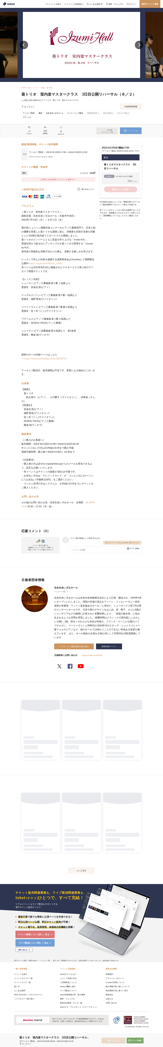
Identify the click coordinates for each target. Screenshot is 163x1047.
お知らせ (109, 999)
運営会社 (109, 994)
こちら (122, 215)
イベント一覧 (45, 960)
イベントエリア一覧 (22, 982)
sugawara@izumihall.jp (92, 655)
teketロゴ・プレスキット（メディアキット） (79, 1007)
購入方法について (88, 189)
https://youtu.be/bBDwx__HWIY (46, 263)
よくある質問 (19, 990)
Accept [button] (147, 1034)
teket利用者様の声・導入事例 (72, 994)
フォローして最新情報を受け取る (74, 646)
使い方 (17, 986)
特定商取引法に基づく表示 (117, 990)
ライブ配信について (68, 990)
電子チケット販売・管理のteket (25, 960)
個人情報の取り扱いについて (118, 986)
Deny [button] (133, 1034)
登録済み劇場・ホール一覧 (71, 1003)
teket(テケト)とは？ (68, 974)
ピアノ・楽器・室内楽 (43, 88)
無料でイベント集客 (150, 4)
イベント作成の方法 (68, 978)
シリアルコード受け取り (24, 999)
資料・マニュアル (67, 999)
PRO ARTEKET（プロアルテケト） (29, 994)
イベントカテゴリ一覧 (23, 978)
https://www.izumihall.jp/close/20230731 (45, 358)
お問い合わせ (111, 1003)
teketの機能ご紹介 (68, 986)
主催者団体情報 (130, 106)
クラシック (26, 88)
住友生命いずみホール (66, 587)
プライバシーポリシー (115, 978)
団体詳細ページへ (109, 646)
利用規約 (109, 974)
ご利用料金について (68, 982)
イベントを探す (20, 974)
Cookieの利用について (115, 982)
